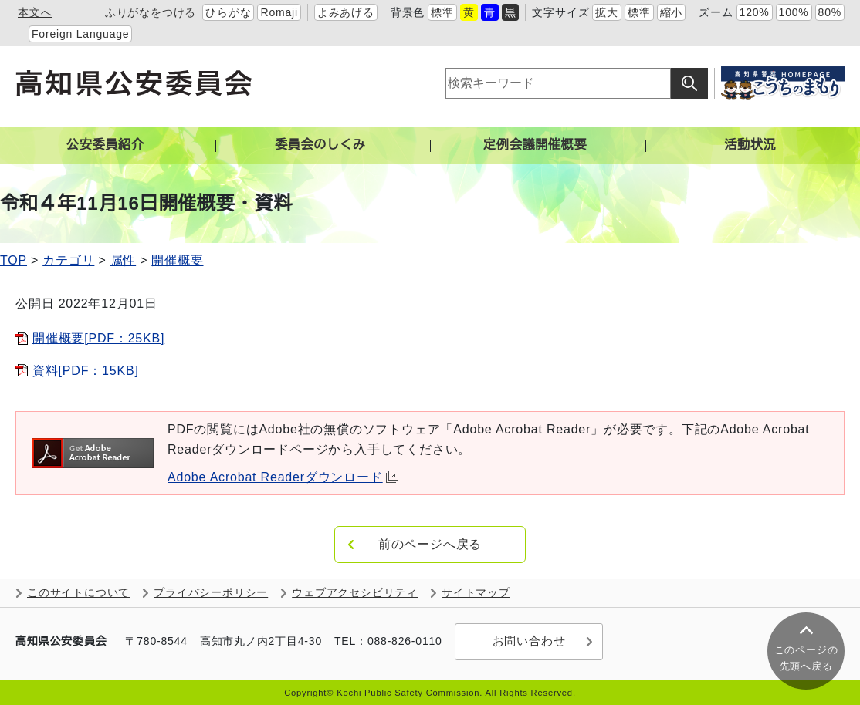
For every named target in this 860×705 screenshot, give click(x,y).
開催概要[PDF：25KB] (98, 338)
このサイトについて (78, 593)
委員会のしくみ (320, 144)
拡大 (606, 12)
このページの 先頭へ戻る (806, 658)
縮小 (671, 12)
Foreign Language (80, 34)
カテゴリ (68, 260)
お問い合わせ (527, 641)
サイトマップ (476, 593)
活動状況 (750, 144)
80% (829, 12)
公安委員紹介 (105, 144)
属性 (123, 260)
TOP (13, 260)
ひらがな (228, 12)
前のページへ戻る (430, 544)
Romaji (278, 12)
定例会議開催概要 (535, 144)
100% (794, 12)
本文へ (35, 12)
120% (755, 12)
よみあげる (345, 12)
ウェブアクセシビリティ (355, 593)
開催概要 (177, 260)
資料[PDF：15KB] (85, 370)
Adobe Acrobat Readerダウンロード (283, 477)
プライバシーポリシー (211, 593)
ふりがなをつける (150, 12)
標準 (442, 12)
